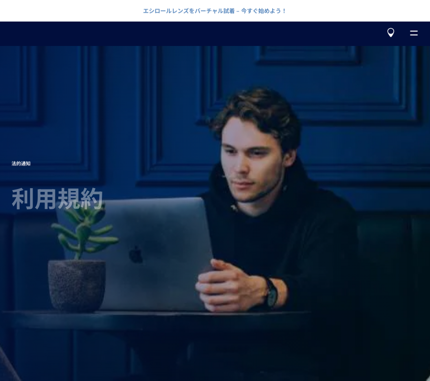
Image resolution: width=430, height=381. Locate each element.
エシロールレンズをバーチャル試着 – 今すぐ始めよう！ (215, 10)
